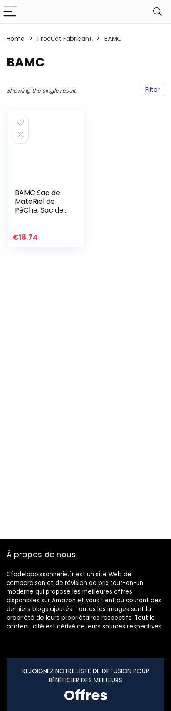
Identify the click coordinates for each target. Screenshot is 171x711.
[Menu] (10, 11)
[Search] (157, 11)
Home (16, 38)
